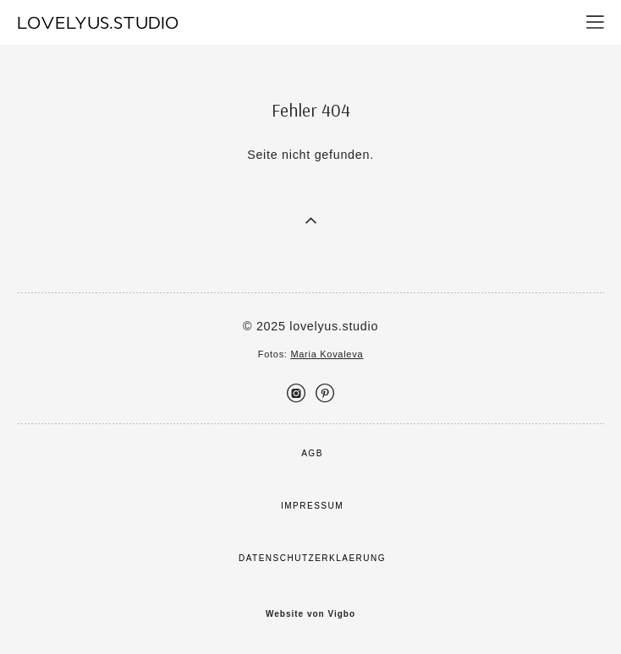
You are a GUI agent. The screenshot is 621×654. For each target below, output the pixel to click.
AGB (312, 453)
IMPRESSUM (312, 505)
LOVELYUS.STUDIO (98, 22)
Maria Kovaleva (326, 354)
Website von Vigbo (310, 614)
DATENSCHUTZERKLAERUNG (312, 558)
